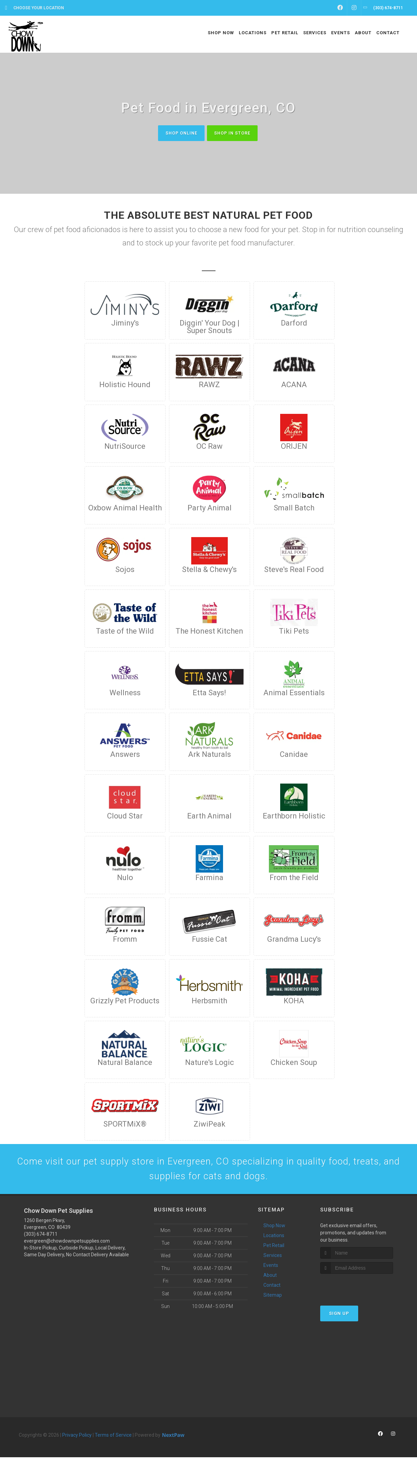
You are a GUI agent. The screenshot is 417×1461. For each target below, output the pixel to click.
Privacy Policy (77, 1438)
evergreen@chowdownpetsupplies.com (67, 1244)
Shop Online (178, 133)
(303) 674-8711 (40, 1238)
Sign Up (339, 1317)
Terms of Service (113, 1438)
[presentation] (356, 1290)
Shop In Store (234, 133)
